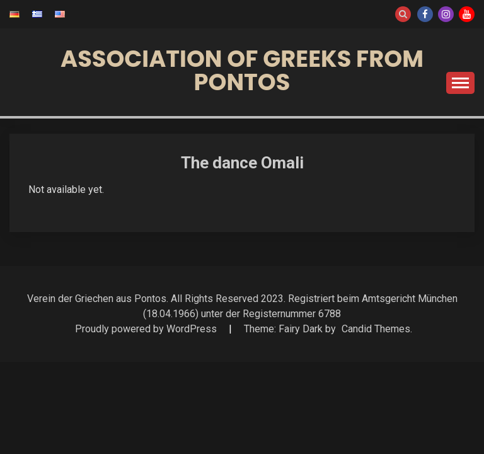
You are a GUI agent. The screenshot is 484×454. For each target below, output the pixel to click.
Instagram (446, 14)
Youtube (467, 14)
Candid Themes (376, 329)
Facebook (425, 14)
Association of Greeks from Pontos (242, 70)
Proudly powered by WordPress (147, 329)
